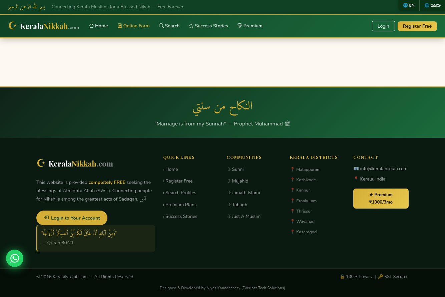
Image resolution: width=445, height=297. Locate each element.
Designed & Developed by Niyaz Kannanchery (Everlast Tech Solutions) (222, 288)
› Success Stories (180, 216)
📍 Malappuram (305, 170)
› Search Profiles (179, 193)
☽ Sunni (235, 169)
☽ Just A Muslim (244, 216)
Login (383, 26)
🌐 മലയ (432, 5)
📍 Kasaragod (303, 232)
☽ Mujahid (238, 181)
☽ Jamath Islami (243, 193)
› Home (170, 169)
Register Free (417, 26)
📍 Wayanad (302, 222)
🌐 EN (408, 5)
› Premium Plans (179, 205)
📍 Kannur (300, 190)
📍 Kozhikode (303, 180)
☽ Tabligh (237, 205)
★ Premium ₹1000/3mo (381, 198)
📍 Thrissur (301, 211)
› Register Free (178, 181)
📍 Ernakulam (303, 201)
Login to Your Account (72, 218)
